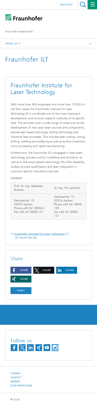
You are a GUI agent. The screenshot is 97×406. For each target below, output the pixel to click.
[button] (20, 270)
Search (83, 4)
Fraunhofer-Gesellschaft (19, 31)
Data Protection (21, 385)
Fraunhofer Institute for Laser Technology (39, 233)
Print (21, 290)
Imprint (15, 381)
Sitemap (15, 373)
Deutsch (66, 4)
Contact (16, 377)
